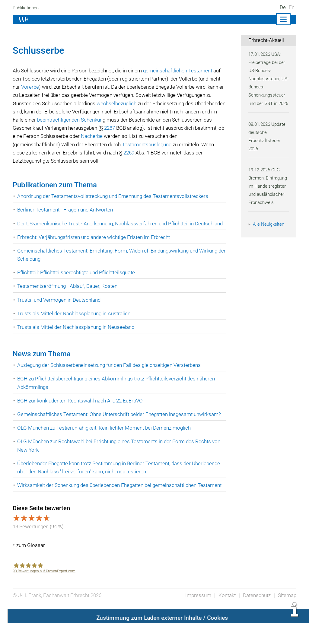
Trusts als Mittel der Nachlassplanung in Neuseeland (77, 335)
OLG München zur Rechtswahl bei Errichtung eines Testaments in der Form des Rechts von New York (120, 454)
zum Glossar (30, 562)
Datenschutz (256, 612)
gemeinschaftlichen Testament (180, 71)
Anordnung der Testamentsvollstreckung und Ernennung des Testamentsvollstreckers (114, 196)
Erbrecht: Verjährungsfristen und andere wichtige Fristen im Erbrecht (94, 245)
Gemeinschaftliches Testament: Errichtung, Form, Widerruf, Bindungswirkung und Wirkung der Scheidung (119, 263)
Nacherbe (154, 136)
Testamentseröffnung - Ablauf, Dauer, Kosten (68, 294)
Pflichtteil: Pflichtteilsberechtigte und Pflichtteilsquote (78, 281)
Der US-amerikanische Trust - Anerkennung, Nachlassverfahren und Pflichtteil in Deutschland (107, 228)
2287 (153, 128)
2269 (169, 153)
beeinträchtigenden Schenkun (118, 120)
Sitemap (286, 612)
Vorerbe (43, 87)
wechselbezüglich (156, 103)
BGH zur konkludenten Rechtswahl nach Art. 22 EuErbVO (81, 409)
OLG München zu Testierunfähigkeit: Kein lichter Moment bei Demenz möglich (105, 436)
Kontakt (225, 612)
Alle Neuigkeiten (269, 232)
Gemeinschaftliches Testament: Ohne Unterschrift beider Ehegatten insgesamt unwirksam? (121, 422)
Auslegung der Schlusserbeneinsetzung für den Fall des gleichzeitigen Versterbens (111, 373)
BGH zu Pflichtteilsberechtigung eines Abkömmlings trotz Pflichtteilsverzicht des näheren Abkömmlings (118, 391)
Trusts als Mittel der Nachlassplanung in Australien (75, 322)
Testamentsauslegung (184, 144)
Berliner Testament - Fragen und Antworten (66, 210)
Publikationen (27, 8)
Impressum (196, 612)
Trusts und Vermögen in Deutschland (60, 308)
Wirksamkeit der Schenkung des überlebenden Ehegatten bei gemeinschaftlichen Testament (109, 497)
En (292, 7)
